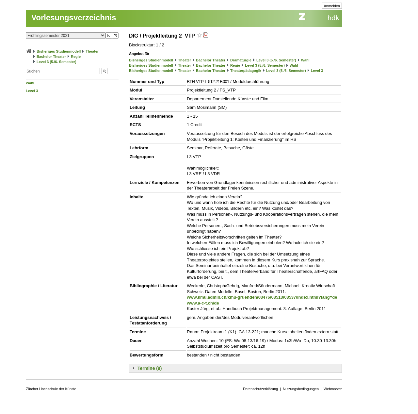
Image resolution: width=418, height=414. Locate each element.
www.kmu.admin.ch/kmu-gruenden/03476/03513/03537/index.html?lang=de (262, 297)
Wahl (30, 83)
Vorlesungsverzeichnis (73, 17)
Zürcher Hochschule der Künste (51, 389)
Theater (92, 51)
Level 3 (32, 91)
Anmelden (332, 6)
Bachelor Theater (51, 56)
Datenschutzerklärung (260, 389)
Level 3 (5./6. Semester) (56, 62)
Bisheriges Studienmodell (59, 51)
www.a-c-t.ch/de (203, 303)
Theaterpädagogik (245, 71)
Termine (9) (149, 368)
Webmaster (333, 389)
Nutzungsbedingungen (301, 389)
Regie (76, 56)
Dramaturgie (240, 60)
